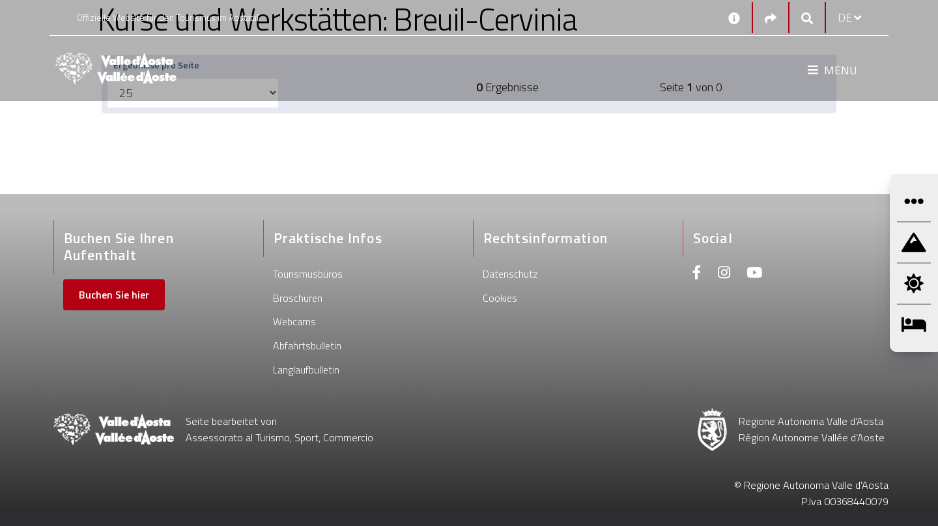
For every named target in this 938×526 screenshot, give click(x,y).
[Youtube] (754, 274)
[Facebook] (697, 274)
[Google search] (807, 18)
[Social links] (770, 18)
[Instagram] (724, 274)
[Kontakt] (734, 17)
